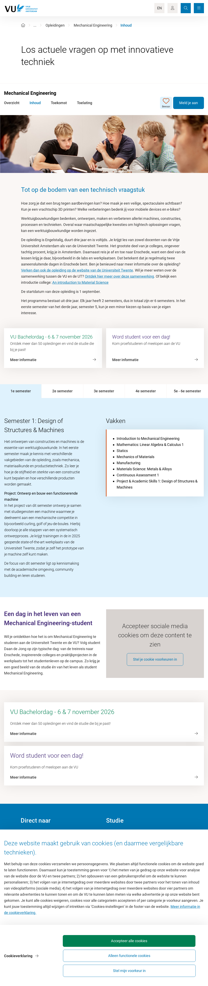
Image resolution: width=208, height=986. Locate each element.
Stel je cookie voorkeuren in (155, 664)
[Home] (23, 25)
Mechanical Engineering (93, 25)
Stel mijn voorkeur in (180, 969)
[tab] (20, 391)
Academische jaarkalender (127, 839)
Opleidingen (55, 25)
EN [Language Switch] (159, 8)
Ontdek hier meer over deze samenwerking (119, 276)
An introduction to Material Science (80, 282)
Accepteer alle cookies (90, 969)
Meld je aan (188, 103)
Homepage (29, 839)
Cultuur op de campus (38, 848)
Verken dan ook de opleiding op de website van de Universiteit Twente (77, 270)
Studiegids (114, 848)
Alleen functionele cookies (136, 969)
